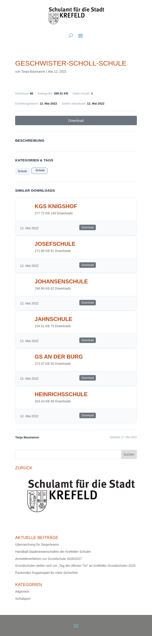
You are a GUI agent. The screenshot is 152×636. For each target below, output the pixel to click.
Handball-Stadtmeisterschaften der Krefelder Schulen (53, 551)
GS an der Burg (59, 357)
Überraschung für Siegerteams (37, 544)
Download (76, 120)
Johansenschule (61, 281)
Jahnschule (53, 319)
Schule (22, 171)
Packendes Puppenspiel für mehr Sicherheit (46, 573)
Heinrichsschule (61, 394)
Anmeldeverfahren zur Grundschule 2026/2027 (48, 559)
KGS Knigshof (56, 206)
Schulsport (22, 598)
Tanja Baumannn (33, 71)
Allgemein (22, 591)
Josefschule (55, 244)
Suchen (128, 454)
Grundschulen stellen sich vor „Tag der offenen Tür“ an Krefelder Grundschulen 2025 (75, 565)
